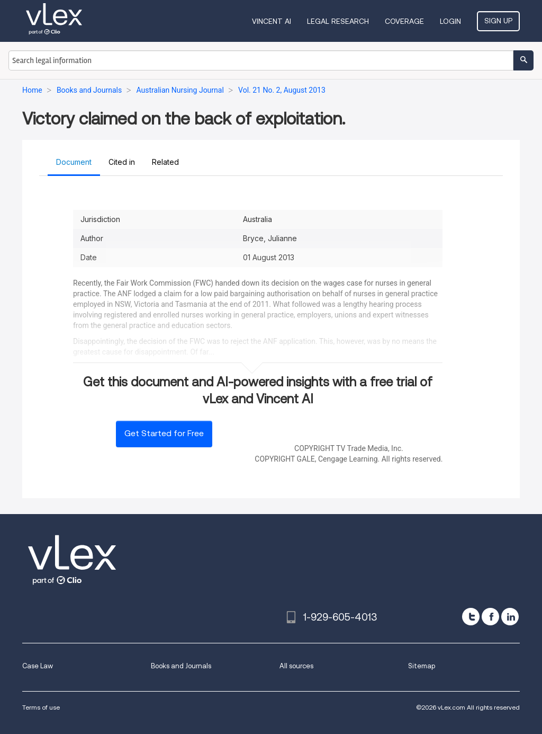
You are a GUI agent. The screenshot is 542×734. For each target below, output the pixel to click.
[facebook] (490, 616)
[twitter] (471, 616)
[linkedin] (510, 616)
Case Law (37, 666)
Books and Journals (181, 666)
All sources (296, 666)
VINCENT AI (271, 21)
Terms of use (41, 707)
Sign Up (498, 20)
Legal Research (338, 21)
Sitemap (421, 666)
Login (450, 21)
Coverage (404, 21)
